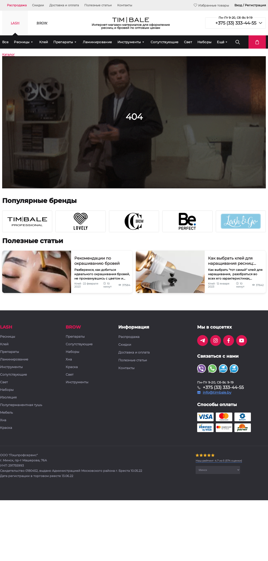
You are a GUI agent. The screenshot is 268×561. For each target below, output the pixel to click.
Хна (3, 420)
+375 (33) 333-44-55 (235, 23)
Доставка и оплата (64, 5)
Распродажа (17, 5)
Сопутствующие (165, 42)
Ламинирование (97, 42)
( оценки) (219, 460)
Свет (188, 42)
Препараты (63, 42)
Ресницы (22, 42)
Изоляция (8, 397)
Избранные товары (211, 5)
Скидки (38, 5)
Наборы (204, 42)
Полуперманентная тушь (21, 405)
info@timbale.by (217, 392)
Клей (43, 42)
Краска (6, 427)
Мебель (6, 412)
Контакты (124, 5)
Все (5, 42)
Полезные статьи (98, 5)
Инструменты (129, 42)
